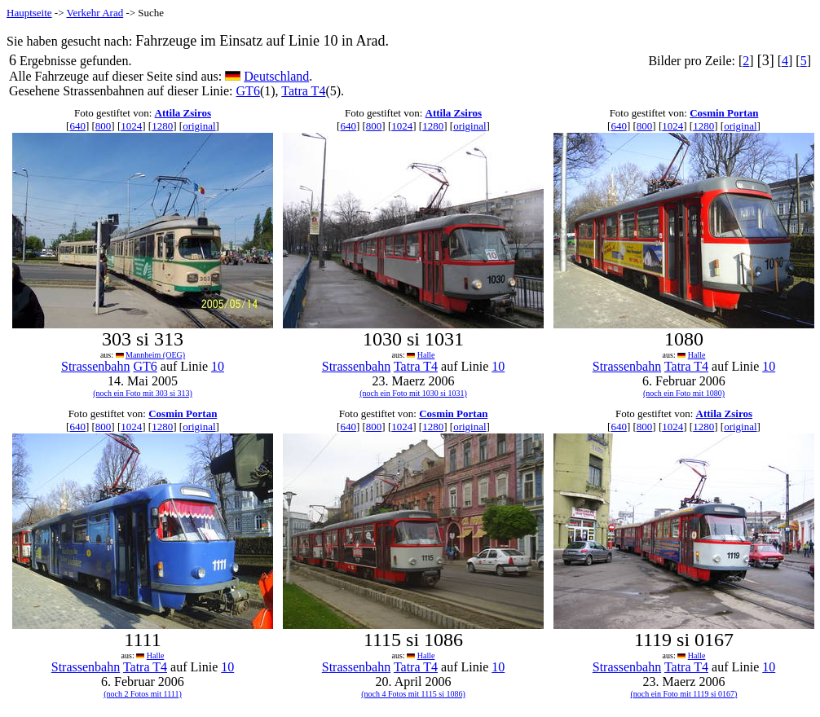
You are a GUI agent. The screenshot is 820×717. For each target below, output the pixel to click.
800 (103, 126)
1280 (162, 126)
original (199, 126)
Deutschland (276, 76)
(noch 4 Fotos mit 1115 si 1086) (413, 693)
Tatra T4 (303, 91)
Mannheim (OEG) (155, 354)
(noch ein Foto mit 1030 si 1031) (413, 393)
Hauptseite (29, 13)
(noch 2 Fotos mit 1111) (143, 693)
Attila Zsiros (183, 113)
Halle (426, 354)
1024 (131, 126)
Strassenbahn (95, 366)
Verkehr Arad (95, 13)
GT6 (248, 91)
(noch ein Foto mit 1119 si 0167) (684, 693)
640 (77, 126)
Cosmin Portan (724, 113)
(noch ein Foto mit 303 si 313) (142, 393)
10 (217, 366)
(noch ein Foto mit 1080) (684, 393)
